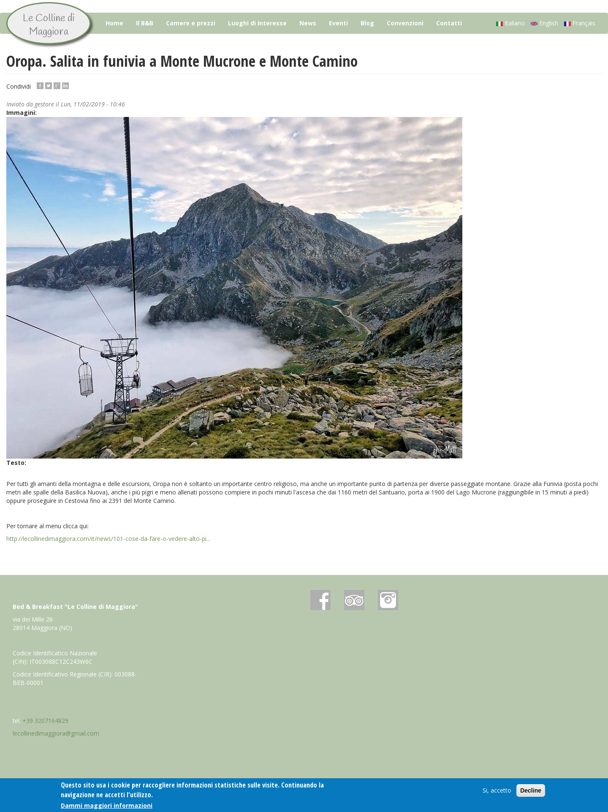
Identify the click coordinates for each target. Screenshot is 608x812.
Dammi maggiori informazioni (106, 805)
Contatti (449, 23)
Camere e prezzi (190, 23)
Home (114, 23)
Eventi (338, 23)
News (307, 23)
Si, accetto (497, 791)
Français (579, 23)
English (544, 23)
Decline (530, 791)
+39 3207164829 (45, 721)
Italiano (510, 23)
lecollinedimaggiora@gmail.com (56, 733)
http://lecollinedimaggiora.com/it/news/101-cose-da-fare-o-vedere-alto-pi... (108, 539)
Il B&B (144, 23)
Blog (367, 23)
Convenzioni (405, 23)
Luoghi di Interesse (257, 23)
